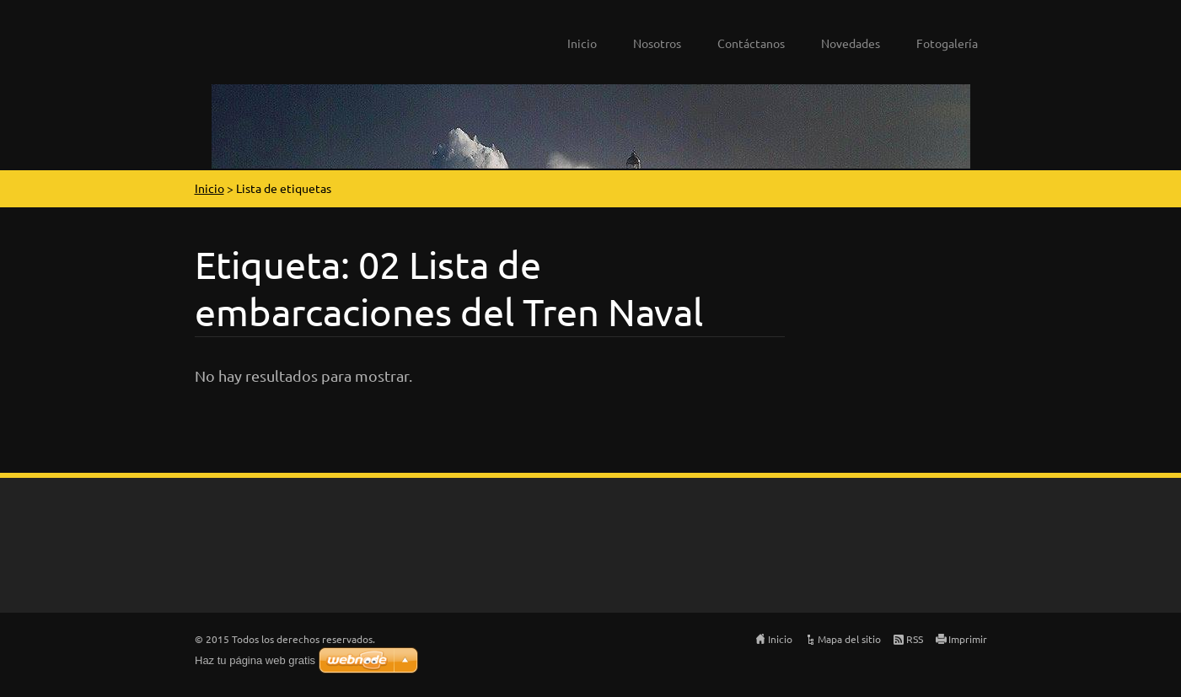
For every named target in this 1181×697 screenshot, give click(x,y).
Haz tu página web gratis (255, 660)
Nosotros (657, 43)
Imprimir (967, 639)
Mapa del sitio (849, 639)
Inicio (582, 43)
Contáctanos (751, 43)
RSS (914, 639)
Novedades (850, 43)
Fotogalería (947, 43)
